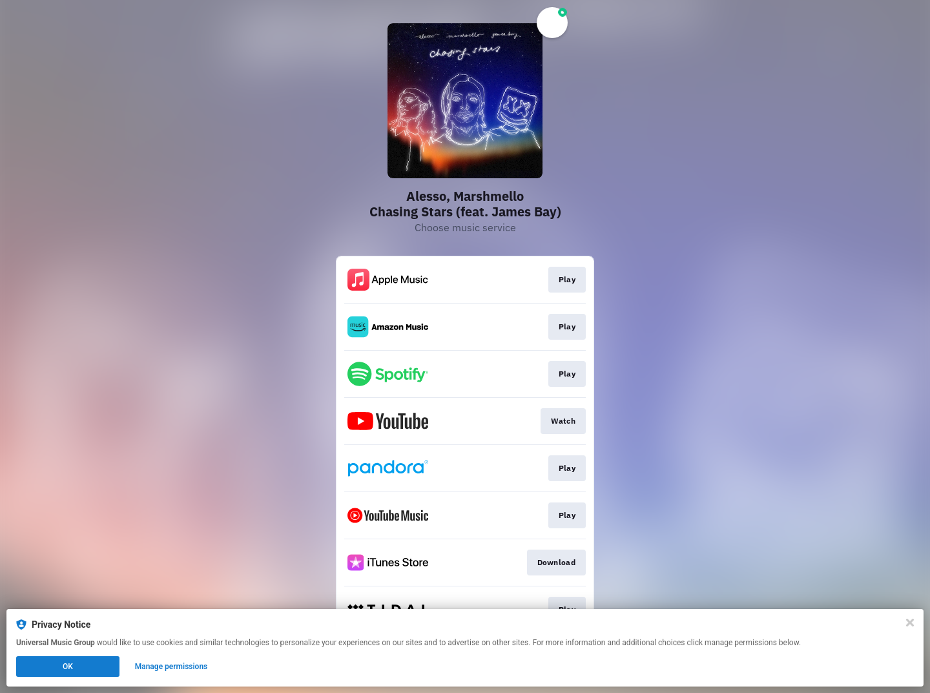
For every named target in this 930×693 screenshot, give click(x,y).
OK (68, 666)
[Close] (910, 622)
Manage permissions (171, 666)
